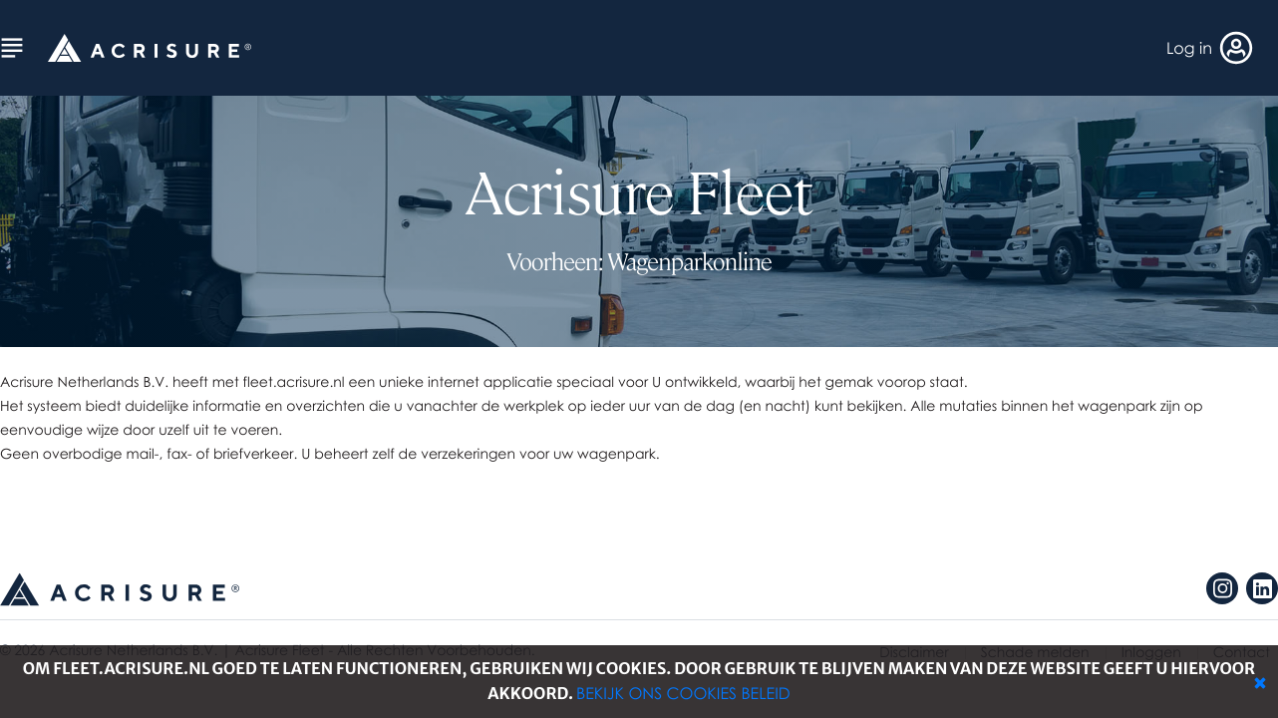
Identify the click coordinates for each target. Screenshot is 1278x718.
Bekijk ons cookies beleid (683, 693)
